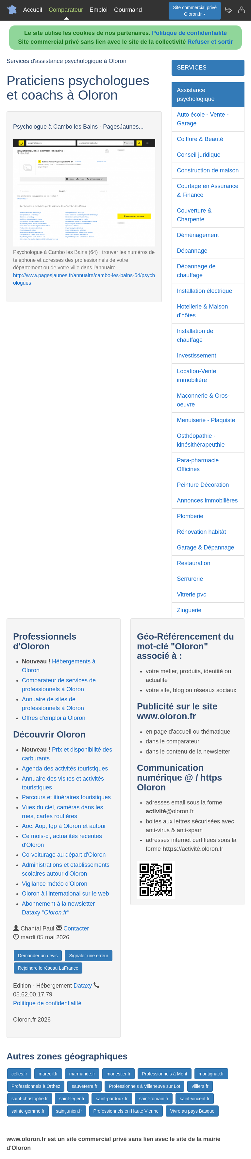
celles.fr (19, 1073)
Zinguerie (189, 610)
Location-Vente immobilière (196, 375)
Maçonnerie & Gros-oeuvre (203, 400)
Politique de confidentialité (189, 33)
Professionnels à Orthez (35, 1086)
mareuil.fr (48, 1073)
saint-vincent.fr (194, 1098)
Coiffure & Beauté (200, 139)
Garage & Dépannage (205, 547)
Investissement (196, 355)
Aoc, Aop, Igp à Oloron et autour (64, 826)
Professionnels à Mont (164, 1073)
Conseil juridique (198, 154)
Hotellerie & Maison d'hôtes (202, 311)
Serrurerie (190, 579)
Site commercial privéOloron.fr (195, 11)
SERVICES (192, 67)
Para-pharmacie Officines (198, 464)
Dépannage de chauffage (196, 270)
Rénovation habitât (201, 532)
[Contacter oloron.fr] (241, 10)
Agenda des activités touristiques (65, 768)
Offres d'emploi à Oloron (53, 718)
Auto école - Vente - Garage (202, 119)
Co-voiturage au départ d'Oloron (64, 854)
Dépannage (192, 250)
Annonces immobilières (207, 500)
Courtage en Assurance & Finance (207, 190)
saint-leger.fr (71, 1098)
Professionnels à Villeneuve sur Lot (144, 1086)
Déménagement (198, 235)
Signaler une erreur (88, 955)
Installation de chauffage (195, 335)
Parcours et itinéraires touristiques (66, 797)
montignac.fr (211, 1073)
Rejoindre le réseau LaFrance (48, 968)
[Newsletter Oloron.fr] (228, 10)
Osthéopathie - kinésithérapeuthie (201, 440)
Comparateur (66, 10)
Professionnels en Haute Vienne (126, 1111)
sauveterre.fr (84, 1086)
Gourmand (128, 10)
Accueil (32, 10)
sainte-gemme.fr (27, 1111)
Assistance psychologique (195, 94)
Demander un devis (38, 955)
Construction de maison (208, 170)
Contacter (76, 928)
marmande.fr (82, 1073)
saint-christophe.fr (29, 1098)
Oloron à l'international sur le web (65, 893)
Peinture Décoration (203, 485)
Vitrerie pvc (191, 594)
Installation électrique (204, 291)
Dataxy (83, 985)
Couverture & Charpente (194, 215)
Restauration (193, 563)
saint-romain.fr (153, 1098)
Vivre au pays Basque (192, 1111)
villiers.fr (200, 1086)
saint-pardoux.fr (111, 1098)
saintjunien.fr (69, 1111)
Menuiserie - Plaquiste (206, 420)
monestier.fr (118, 1073)
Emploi (99, 10)
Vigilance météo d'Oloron (54, 884)
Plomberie (190, 516)
